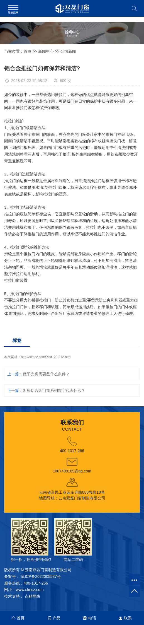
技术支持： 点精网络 (22, 596)
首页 (27, 51)
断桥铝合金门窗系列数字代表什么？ (54, 390)
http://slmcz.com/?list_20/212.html (46, 357)
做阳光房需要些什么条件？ (46, 374)
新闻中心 (46, 51)
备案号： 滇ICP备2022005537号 (32, 576)
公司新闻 (68, 51)
